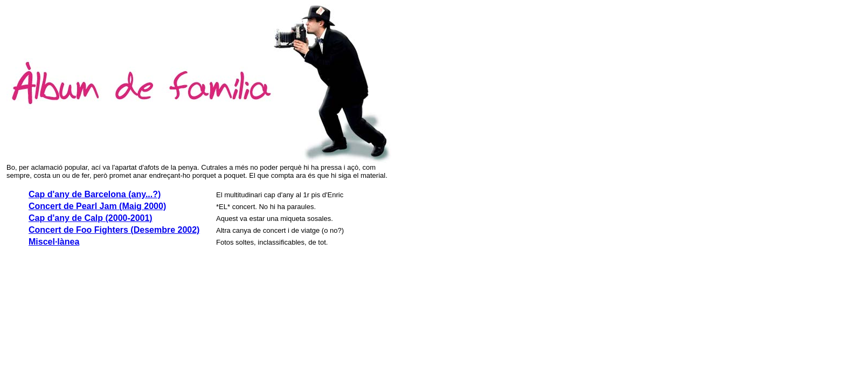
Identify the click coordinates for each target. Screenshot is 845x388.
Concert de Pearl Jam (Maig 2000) (97, 206)
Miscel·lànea (54, 241)
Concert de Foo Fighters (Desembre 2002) (114, 229)
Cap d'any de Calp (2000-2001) (91, 218)
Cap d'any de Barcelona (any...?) (95, 194)
